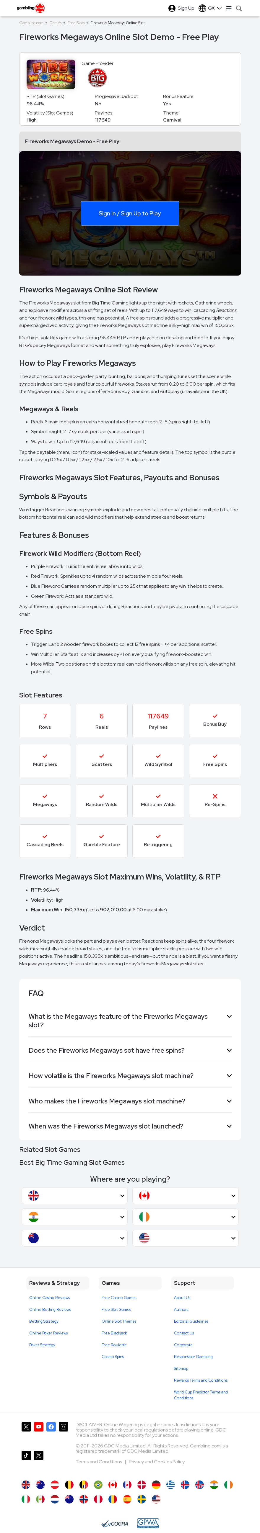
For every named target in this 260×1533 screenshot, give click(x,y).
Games (55, 22)
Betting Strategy (43, 1321)
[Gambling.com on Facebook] (51, 1434)
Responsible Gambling (193, 1356)
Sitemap (181, 1368)
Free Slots (75, 22)
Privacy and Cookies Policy (157, 1462)
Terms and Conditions (99, 1462)
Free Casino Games (119, 1297)
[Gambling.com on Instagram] (63, 1434)
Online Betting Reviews (50, 1309)
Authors (181, 1309)
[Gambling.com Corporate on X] (38, 1463)
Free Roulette (114, 1344)
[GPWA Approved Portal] (148, 1523)
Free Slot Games (116, 1309)
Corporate (183, 1344)
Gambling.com (31, 22)
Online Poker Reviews (48, 1333)
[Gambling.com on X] (26, 1434)
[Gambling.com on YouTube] (38, 1434)
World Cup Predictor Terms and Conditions (201, 1395)
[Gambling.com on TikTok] (26, 1463)
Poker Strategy (42, 1344)
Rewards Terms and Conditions (201, 1380)
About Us (182, 1297)
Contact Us (184, 1333)
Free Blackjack (114, 1333)
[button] (75, 1195)
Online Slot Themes (119, 1321)
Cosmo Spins (113, 1356)
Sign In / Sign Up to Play (130, 213)
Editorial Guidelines (191, 1321)
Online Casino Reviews (49, 1297)
